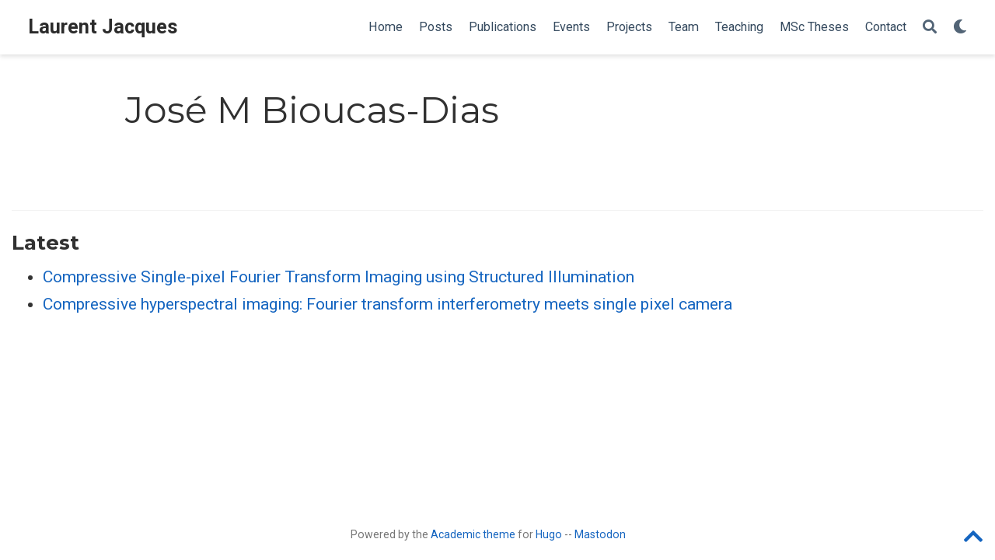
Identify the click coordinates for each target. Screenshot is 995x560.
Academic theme (473, 534)
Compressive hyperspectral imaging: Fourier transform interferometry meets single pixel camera (387, 304)
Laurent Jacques (103, 27)
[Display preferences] (960, 28)
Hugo (549, 534)
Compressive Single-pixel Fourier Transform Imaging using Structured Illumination (338, 277)
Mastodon (600, 534)
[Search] (930, 28)
